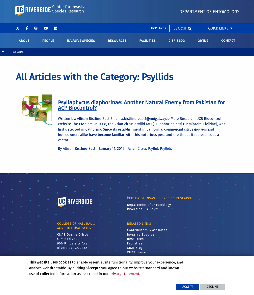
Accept (187, 287)
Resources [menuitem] (117, 43)
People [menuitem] (48, 43)
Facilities (134, 246)
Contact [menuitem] (228, 43)
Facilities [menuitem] (147, 43)
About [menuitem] (24, 43)
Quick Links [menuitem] (218, 5)
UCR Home (158, 5)
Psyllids (166, 151)
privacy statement (124, 274)
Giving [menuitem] (203, 43)
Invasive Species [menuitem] (81, 43)
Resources (135, 241)
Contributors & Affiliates (147, 233)
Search (180, 5)
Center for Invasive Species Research (69, 21)
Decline (212, 287)
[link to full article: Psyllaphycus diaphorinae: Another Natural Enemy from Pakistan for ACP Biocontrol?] (141, 108)
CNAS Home (136, 255)
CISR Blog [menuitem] (176, 43)
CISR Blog (135, 250)
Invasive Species (141, 237)
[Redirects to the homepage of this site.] (3, 55)
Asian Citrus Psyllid (143, 151)
